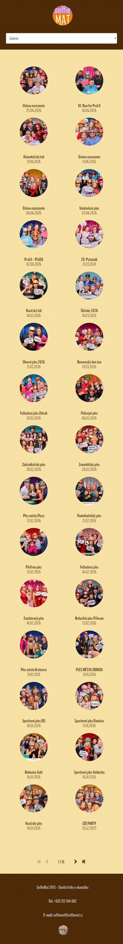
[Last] (82, 862)
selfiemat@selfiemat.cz (68, 915)
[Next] (75, 862)
